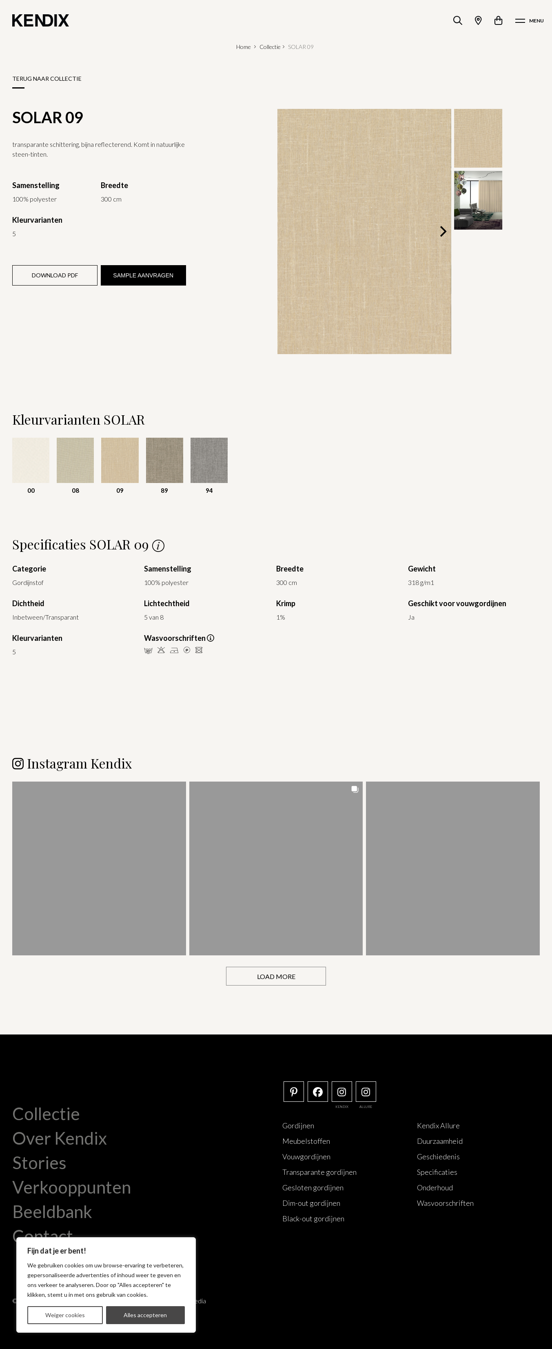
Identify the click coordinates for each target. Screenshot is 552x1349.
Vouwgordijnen (306, 1156)
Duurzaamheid (440, 1140)
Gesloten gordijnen (313, 1187)
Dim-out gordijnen (311, 1202)
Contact (42, 1235)
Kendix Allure (438, 1125)
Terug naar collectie (47, 78)
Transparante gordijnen (319, 1171)
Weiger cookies (65, 1314)
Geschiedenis (438, 1156)
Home (243, 46)
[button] (99, 868)
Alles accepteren (145, 1314)
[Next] (442, 231)
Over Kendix (59, 1137)
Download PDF (55, 275)
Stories (39, 1162)
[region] (106, 1285)
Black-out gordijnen (313, 1218)
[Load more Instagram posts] (276, 976)
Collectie (270, 46)
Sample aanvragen (143, 275)
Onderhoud (435, 1187)
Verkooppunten (71, 1186)
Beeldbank (52, 1211)
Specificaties (437, 1171)
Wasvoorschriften (445, 1202)
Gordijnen (298, 1125)
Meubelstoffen (306, 1140)
